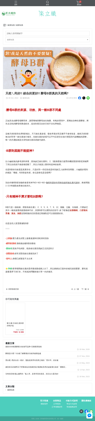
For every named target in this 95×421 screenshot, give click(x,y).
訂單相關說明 (57, 407)
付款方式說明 (72, 401)
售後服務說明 (72, 407)
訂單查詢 (57, 404)
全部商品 (57, 401)
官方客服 (44, 401)
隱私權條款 (86, 401)
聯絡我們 (44, 404)
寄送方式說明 (72, 404)
